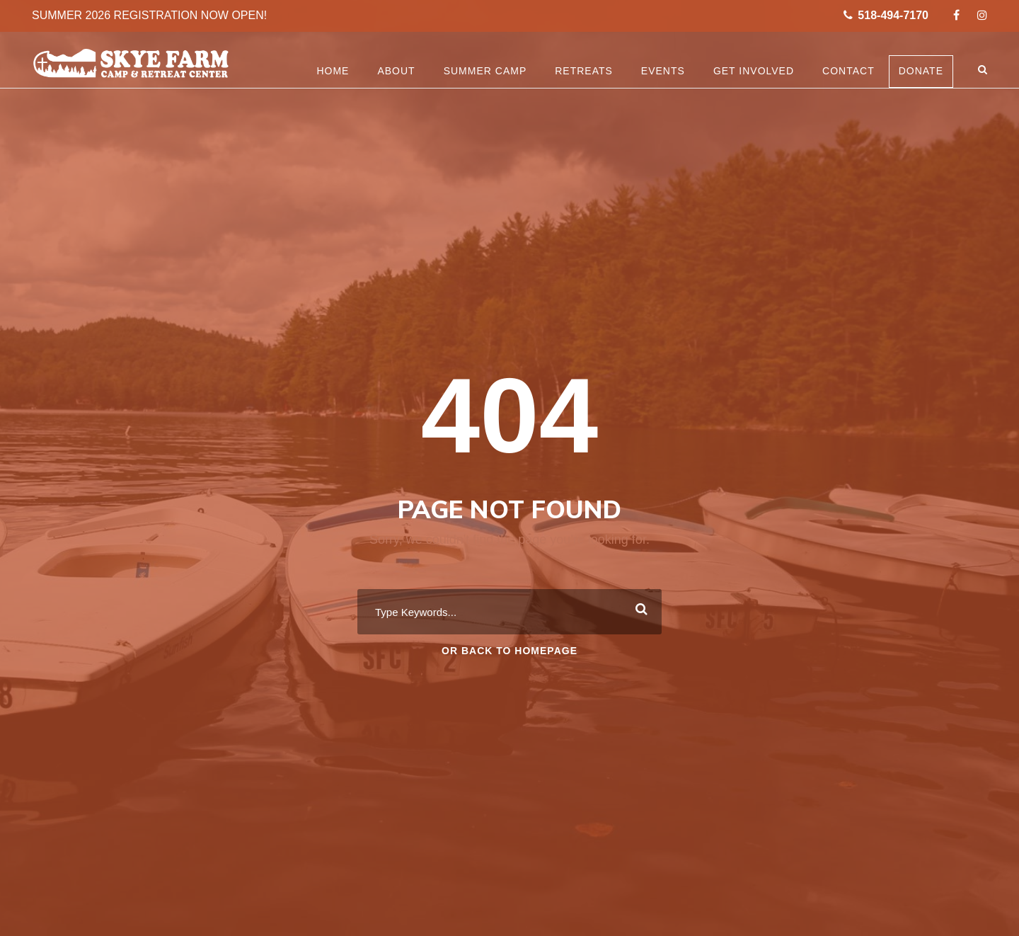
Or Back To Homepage (509, 650)
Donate (921, 70)
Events (663, 70)
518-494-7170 (886, 15)
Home (332, 70)
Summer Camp (485, 70)
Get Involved (753, 70)
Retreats (584, 70)
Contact (848, 70)
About (396, 70)
